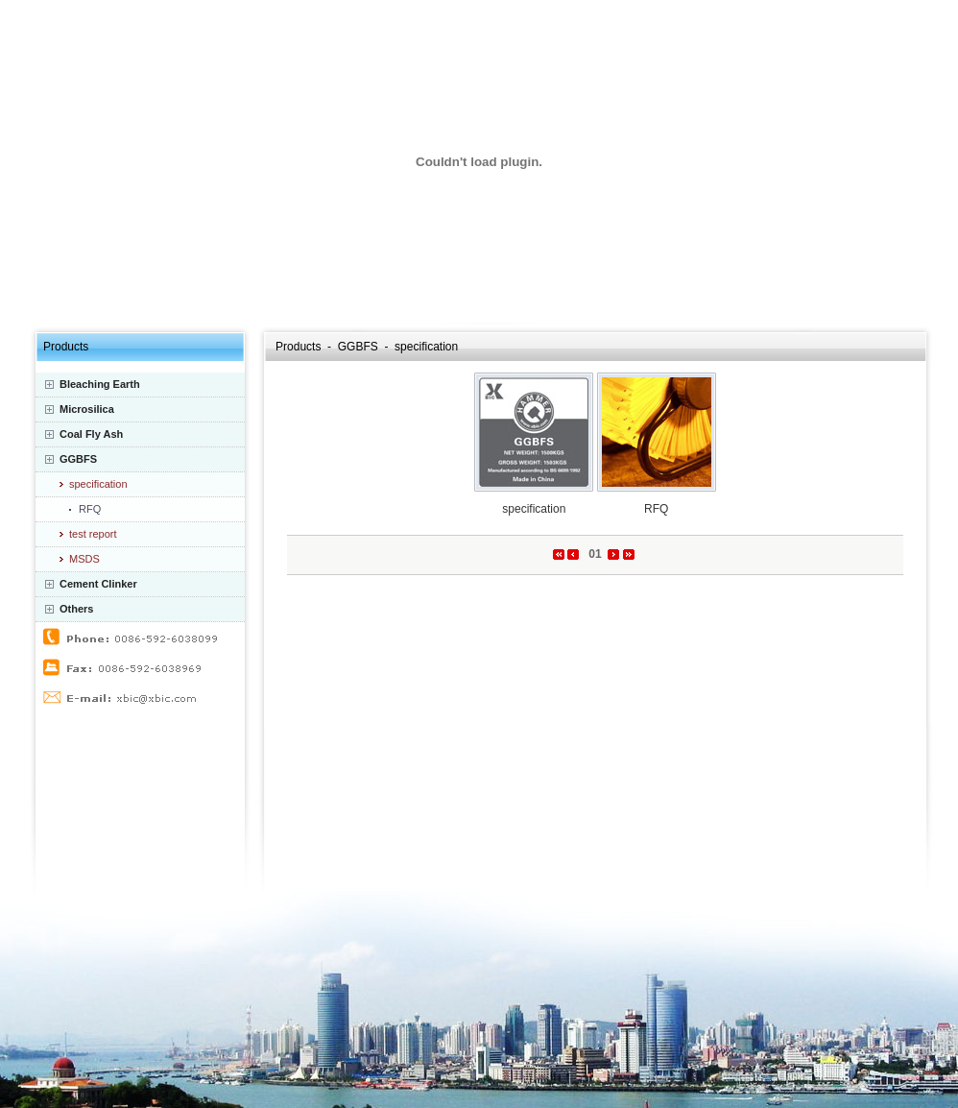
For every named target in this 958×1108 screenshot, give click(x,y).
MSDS (84, 559)
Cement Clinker (98, 584)
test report (93, 534)
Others (76, 608)
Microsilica (87, 409)
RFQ (90, 509)
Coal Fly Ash (91, 434)
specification (98, 484)
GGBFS (78, 459)
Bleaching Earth (100, 384)
